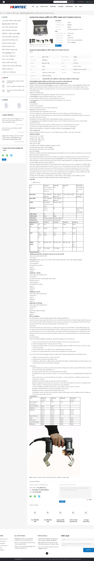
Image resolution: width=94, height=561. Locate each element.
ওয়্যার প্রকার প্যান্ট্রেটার (8, 56)
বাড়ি (33, 6)
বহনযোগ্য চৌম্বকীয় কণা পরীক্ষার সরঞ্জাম (15, 86)
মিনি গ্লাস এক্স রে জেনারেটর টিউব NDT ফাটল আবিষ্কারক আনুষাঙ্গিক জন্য (25, 547)
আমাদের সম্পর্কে (44, 6)
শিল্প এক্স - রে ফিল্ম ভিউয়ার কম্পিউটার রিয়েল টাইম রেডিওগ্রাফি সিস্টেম (25, 543)
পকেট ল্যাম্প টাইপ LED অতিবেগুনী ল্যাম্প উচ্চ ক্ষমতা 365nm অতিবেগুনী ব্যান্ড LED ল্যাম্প (73, 520)
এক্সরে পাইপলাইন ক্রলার (8, 30)
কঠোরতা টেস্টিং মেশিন (7, 62)
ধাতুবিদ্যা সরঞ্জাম (6, 69)
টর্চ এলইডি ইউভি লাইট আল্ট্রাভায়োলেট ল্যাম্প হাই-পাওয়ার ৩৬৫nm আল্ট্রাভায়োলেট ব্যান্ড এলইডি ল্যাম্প (35, 520)
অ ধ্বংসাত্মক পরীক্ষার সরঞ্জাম (9, 20)
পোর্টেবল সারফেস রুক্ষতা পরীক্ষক (10, 66)
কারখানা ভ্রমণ (53, 6)
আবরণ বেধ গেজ (6, 59)
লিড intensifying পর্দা (7, 53)
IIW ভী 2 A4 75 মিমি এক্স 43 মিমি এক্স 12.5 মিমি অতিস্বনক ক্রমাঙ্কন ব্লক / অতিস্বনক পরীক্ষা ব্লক (48, 543)
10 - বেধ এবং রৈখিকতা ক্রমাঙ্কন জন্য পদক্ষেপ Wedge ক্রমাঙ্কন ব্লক (48, 547)
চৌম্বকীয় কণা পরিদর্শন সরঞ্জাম (38, 477)
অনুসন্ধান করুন (70, 1)
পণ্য (37, 6)
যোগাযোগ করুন (69, 6)
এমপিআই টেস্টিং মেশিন (51, 477)
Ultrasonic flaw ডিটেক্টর (8, 24)
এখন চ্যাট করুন (80, 1)
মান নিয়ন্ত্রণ (60, 6)
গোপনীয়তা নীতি (18, 559)
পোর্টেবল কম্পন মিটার (7, 72)
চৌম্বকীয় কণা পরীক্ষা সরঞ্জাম (13, 13)
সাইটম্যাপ (2, 550)
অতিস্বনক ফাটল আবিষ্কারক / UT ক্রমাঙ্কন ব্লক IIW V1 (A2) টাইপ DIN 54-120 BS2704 (48, 539)
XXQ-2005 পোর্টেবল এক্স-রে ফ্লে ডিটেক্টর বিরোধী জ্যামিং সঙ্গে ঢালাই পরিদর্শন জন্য (24, 539)
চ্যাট (57, 45)
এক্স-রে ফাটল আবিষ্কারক (8, 27)
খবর (76, 6)
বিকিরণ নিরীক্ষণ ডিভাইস (8, 49)
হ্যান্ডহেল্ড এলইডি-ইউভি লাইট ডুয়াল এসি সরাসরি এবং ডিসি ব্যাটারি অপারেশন (61, 520)
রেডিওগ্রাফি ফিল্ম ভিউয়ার (8, 40)
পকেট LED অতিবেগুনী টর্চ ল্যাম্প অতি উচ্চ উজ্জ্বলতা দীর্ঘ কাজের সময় (86, 520)
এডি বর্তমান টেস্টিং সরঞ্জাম (9, 37)
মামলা (80, 6)
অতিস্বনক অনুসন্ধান (7, 46)
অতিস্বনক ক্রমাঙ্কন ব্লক (7, 43)
